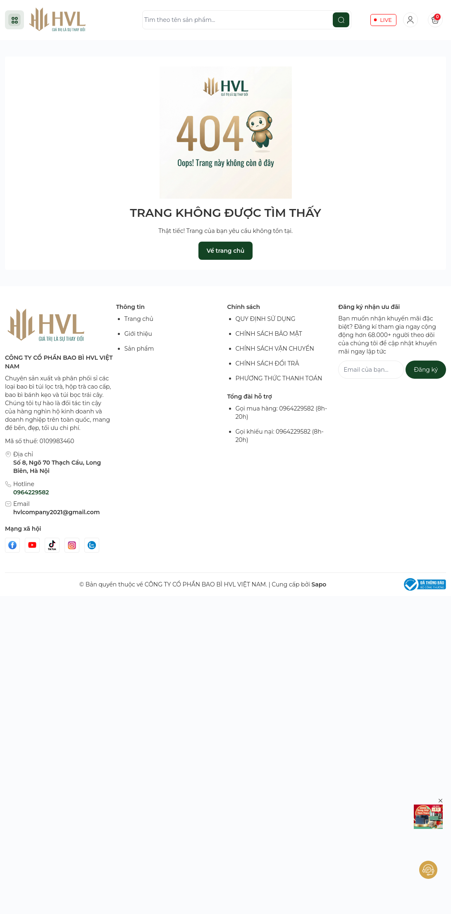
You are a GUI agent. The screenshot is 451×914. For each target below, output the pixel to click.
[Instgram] (71, 545)
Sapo (318, 584)
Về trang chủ (225, 250)
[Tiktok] (52, 545)
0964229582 (31, 492)
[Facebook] (12, 545)
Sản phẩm (139, 348)
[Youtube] (32, 545)
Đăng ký (426, 369)
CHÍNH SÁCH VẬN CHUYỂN (275, 348)
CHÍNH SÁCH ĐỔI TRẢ (267, 363)
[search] (341, 19)
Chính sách (243, 307)
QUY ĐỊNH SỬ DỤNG (266, 319)
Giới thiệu (138, 333)
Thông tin (130, 307)
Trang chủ (138, 319)
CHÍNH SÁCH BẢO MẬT (269, 333)
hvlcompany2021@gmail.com (56, 512)
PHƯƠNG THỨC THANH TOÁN (279, 378)
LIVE (386, 20)
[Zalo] (91, 545)
